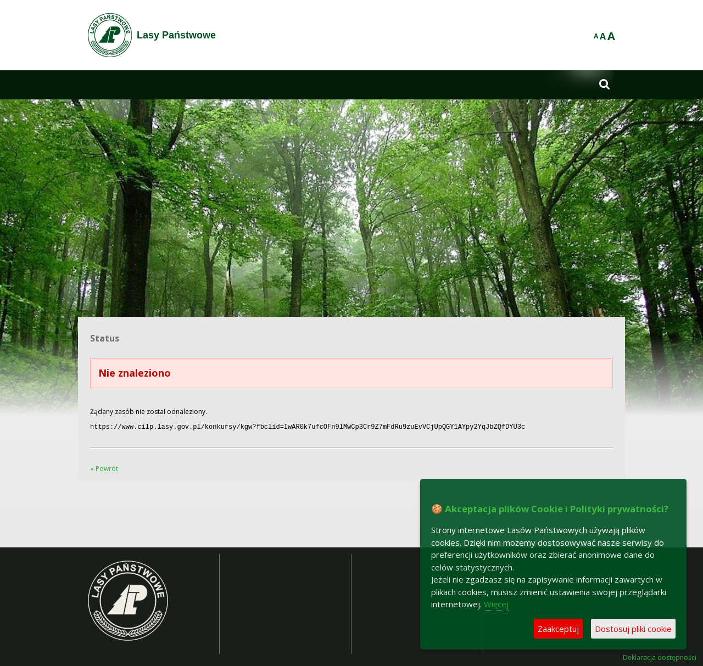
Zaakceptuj (558, 628)
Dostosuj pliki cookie (633, 628)
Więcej (496, 603)
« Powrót (104, 467)
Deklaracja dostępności (659, 657)
